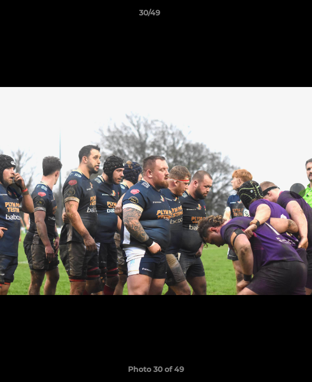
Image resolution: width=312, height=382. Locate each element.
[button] (273, 15)
